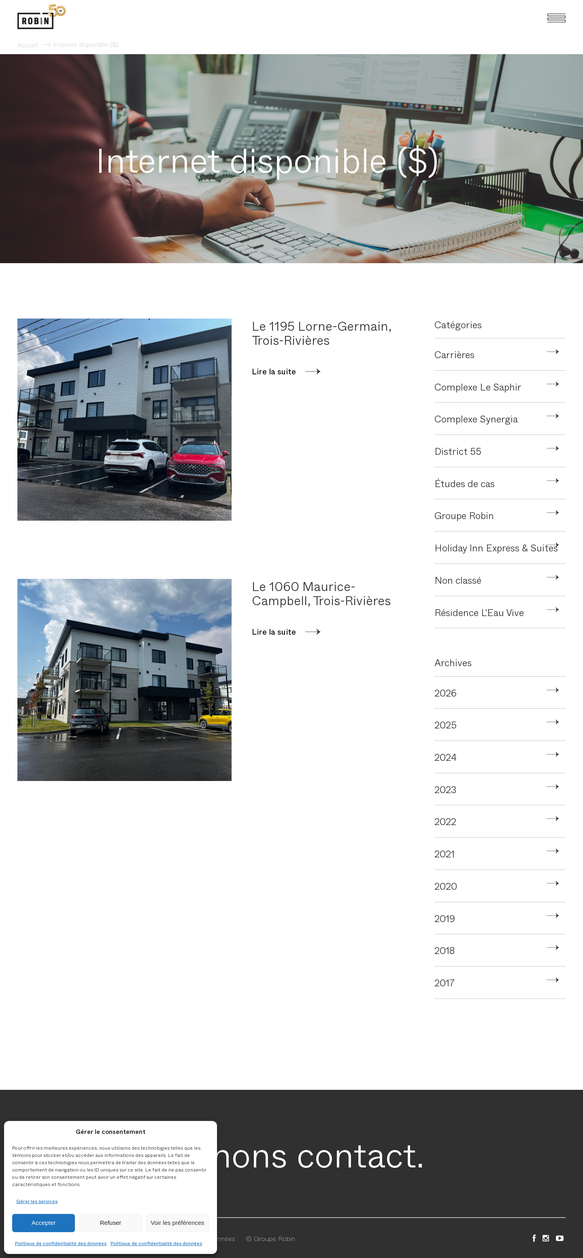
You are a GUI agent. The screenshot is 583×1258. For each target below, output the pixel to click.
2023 (445, 789)
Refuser (110, 1222)
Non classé (457, 580)
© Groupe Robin (270, 1238)
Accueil (27, 44)
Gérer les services (36, 1201)
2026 (445, 692)
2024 (445, 757)
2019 (444, 918)
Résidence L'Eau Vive (479, 612)
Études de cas (464, 483)
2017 (444, 982)
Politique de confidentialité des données (60, 1243)
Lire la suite (274, 371)
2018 (444, 950)
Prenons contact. (291, 1153)
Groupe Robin (464, 515)
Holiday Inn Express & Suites (496, 547)
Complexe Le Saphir (477, 386)
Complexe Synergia (476, 418)
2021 (444, 853)
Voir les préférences (177, 1222)
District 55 (457, 451)
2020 (445, 886)
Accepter (43, 1222)
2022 (445, 821)
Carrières (454, 354)
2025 (445, 724)
